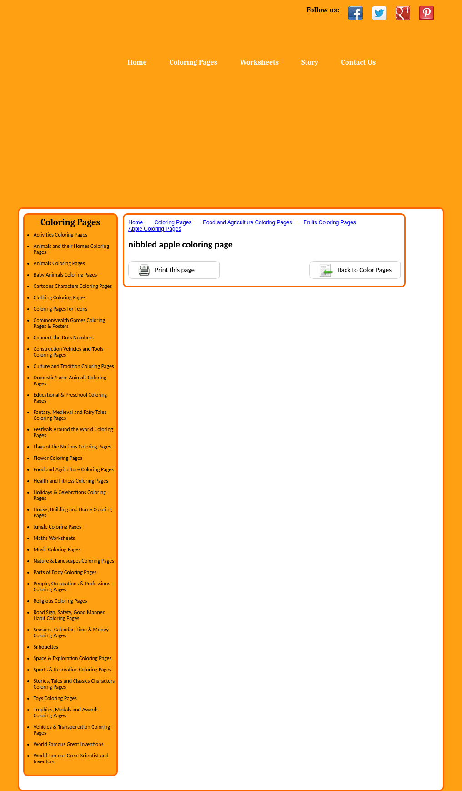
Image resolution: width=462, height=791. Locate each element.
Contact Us (358, 62)
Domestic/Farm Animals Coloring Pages (70, 380)
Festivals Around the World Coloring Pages (73, 432)
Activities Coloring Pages (60, 235)
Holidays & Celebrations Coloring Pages (70, 495)
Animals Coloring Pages (59, 263)
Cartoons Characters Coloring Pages (73, 286)
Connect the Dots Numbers (64, 337)
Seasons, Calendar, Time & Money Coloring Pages (71, 632)
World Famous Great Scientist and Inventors (71, 758)
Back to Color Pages (351, 269)
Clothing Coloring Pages (60, 297)
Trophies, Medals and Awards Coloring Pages (66, 712)
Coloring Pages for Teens (60, 309)
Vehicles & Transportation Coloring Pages (72, 730)
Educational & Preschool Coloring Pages (70, 398)
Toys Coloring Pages (55, 698)
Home (90, 27)
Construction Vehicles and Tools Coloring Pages (69, 352)
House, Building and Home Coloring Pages (73, 512)
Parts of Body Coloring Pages (65, 572)
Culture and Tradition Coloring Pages (74, 366)
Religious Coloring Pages (60, 601)
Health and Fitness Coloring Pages (71, 481)
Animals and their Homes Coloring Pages (71, 249)
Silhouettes (46, 647)
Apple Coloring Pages (154, 229)
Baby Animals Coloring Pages (65, 275)
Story (309, 62)
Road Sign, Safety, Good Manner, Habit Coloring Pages (69, 615)
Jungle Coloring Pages (57, 527)
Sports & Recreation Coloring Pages (72, 669)
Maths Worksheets (54, 538)
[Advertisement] (231, 139)
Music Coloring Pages (57, 549)
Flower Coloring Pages (58, 458)
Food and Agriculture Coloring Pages (74, 469)
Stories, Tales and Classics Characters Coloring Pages (74, 684)
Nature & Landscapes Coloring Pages (74, 561)
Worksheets (259, 62)
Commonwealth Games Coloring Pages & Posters (69, 323)
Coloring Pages (193, 62)
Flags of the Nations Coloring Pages (72, 446)
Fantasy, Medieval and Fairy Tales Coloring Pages (70, 415)
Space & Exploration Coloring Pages (73, 658)
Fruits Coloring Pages (329, 222)
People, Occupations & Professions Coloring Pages (72, 586)
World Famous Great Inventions (69, 744)
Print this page (162, 269)
